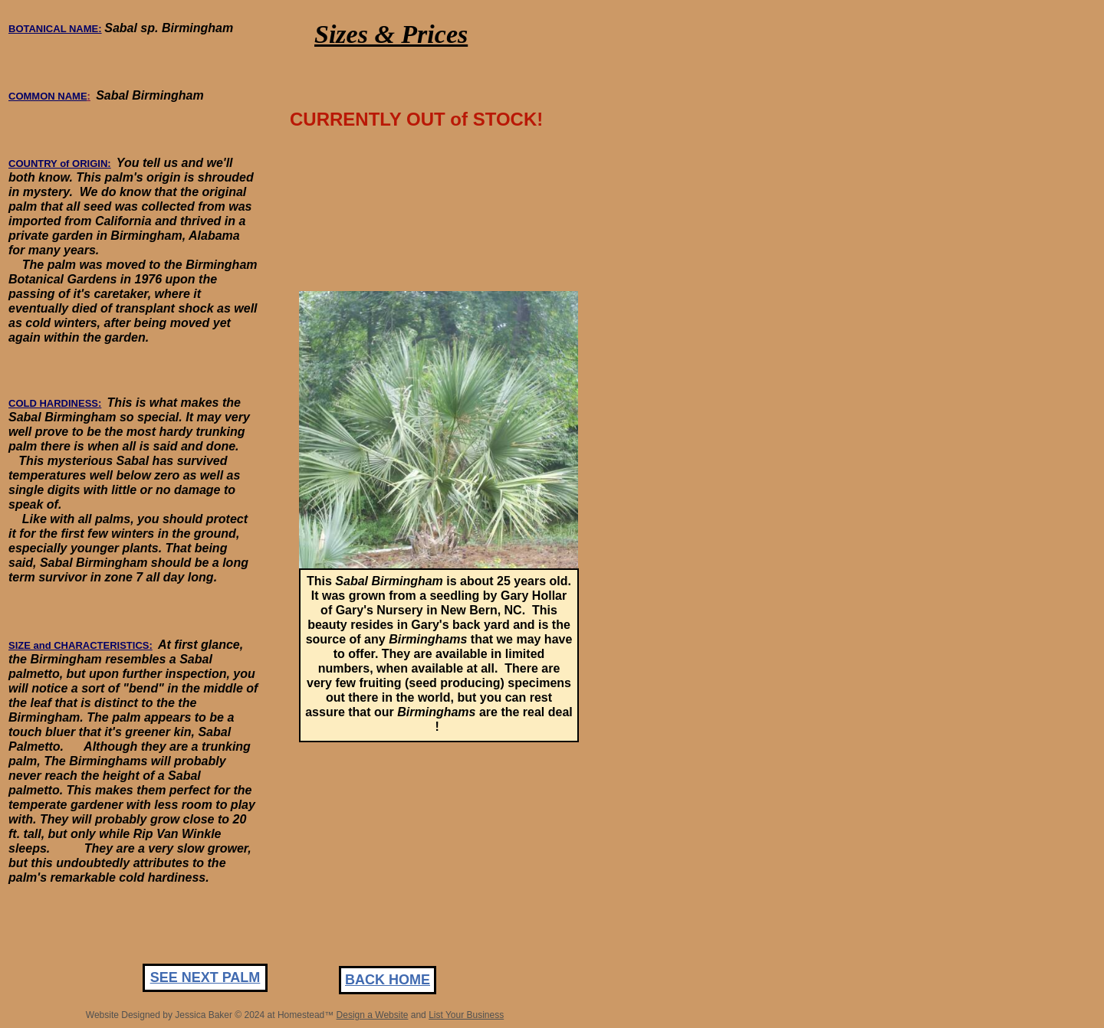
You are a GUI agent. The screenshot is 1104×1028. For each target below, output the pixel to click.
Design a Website (373, 1015)
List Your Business (466, 1015)
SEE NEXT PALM (205, 977)
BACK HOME (387, 979)
